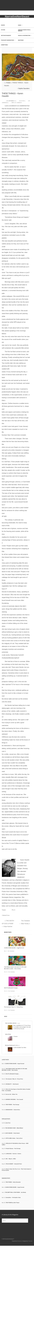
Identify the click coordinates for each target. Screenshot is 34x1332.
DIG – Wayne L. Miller (11, 1158)
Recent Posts (7, 932)
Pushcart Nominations (8, 40)
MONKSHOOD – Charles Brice (13, 1109)
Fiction (3, 29)
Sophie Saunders (23, 88)
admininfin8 (5, 102)
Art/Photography (6, 35)
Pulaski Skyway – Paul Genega (13, 1148)
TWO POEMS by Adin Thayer (12, 1202)
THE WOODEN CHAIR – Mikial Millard (14, 1128)
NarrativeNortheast (17, 16)
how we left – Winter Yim (11, 1094)
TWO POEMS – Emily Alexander (13, 1182)
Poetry (3, 25)
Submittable (4, 44)
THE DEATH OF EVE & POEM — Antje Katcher (8, 923)
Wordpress (19, 1241)
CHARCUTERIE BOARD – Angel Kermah (14, 948)
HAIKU (20, 25)
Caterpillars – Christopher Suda (13, 1197)
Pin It (13, 910)
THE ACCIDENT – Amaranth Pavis (14, 1163)
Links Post (7, 1122)
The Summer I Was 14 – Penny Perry (13, 1007)
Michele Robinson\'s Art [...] (12, 1045)
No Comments (18, 102)
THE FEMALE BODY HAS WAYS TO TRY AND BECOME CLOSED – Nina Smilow (15, 968)
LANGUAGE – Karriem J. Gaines (13, 1153)
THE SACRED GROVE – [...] (12, 1023)
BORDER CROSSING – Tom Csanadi (14, 1099)
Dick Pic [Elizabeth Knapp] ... (11, 988)
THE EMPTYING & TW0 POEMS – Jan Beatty (15, 1192)
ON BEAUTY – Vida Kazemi (12, 1084)
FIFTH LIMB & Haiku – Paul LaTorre (14, 1138)
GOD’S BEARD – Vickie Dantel (12, 1133)
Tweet (4, 910)
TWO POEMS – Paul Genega (12, 1104)
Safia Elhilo (8, 1034)
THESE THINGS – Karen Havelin (12, 94)
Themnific (30, 1241)
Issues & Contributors (25, 35)
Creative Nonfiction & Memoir (24, 30)
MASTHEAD (21, 40)
